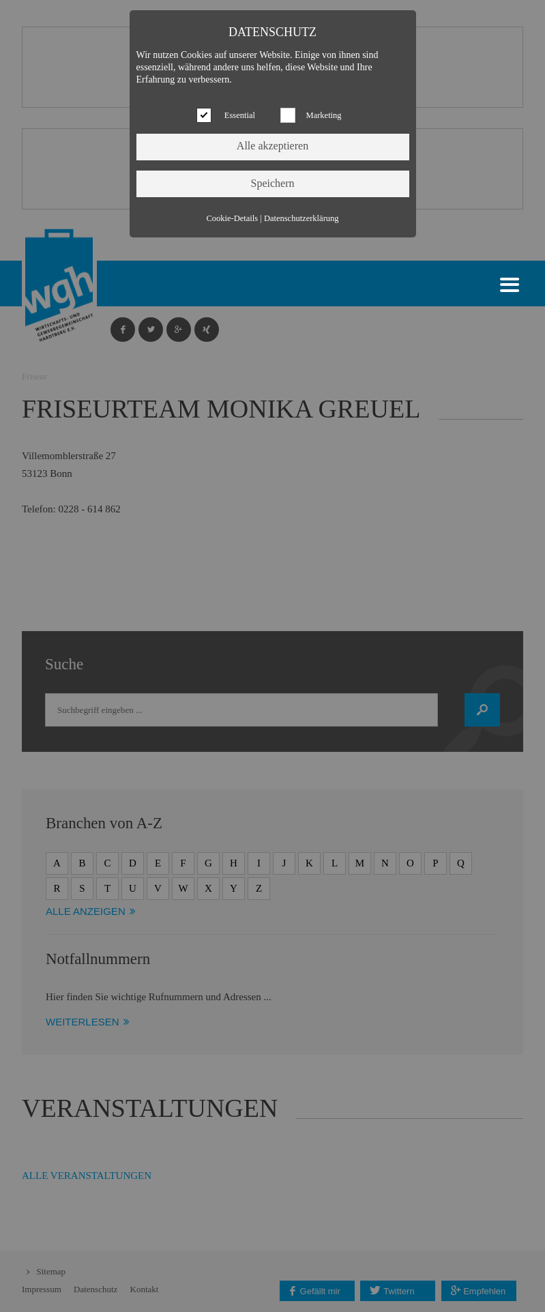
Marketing (324, 115)
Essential (239, 115)
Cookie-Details (232, 218)
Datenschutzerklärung (301, 218)
